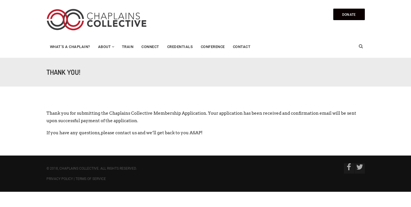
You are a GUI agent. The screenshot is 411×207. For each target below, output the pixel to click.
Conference (213, 47)
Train (128, 47)
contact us (126, 132)
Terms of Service (90, 179)
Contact (242, 47)
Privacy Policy (59, 179)
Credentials (180, 47)
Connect (150, 47)
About (104, 47)
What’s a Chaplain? (70, 47)
